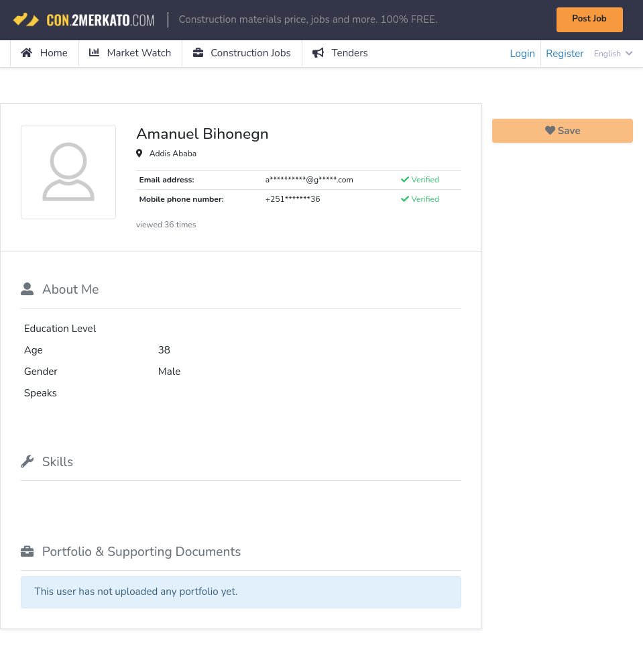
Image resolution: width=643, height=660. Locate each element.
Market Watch (130, 53)
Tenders (340, 53)
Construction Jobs (242, 53)
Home (44, 53)
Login (522, 53)
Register (564, 53)
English (613, 53)
